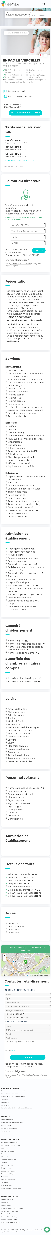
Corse (3, 1154)
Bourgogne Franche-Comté (11, 1145)
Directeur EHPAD (7, 1119)
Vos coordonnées (16, 1021)
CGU (13, 1051)
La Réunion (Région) (8, 1171)
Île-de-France (6, 1168)
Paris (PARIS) (5, 1214)
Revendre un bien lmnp (9, 1094)
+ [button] (4, 956)
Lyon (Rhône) (6, 1205)
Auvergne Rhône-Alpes (9, 1142)
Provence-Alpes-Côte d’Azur (11, 1188)
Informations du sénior (19, 990)
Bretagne (4, 1148)
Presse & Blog (6, 1125)
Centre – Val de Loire (8, 1151)
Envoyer (39, 250)
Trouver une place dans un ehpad (13, 1091)
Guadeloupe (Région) (8, 1159)
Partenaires (5, 1105)
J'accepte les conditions (22, 1041)
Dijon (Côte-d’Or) (7, 1199)
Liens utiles (5, 1102)
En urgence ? (17, 1014)
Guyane (4, 1162)
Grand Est (4, 1157)
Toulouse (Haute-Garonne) (10, 1222)
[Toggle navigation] (48, 4)
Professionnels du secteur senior (12, 1122)
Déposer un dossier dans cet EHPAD (25, 113)
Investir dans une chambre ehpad (13, 1096)
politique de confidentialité (20, 264)
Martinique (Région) (8, 1174)
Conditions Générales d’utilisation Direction (16, 1108)
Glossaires (4, 1099)
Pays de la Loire (6, 1185)
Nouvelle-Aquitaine (8, 1179)
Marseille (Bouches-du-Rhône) (12, 1208)
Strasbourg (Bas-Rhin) (9, 1219)
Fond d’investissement (9, 1128)
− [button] (4, 959)
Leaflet (29, 975)
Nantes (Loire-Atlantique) (10, 1211)
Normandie (5, 1177)
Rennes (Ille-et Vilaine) (9, 1217)
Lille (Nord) (5, 1202)
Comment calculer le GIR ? (19, 160)
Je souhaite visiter (19, 1017)
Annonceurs (5, 1131)
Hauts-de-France (7, 1165)
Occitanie (4, 1182)
